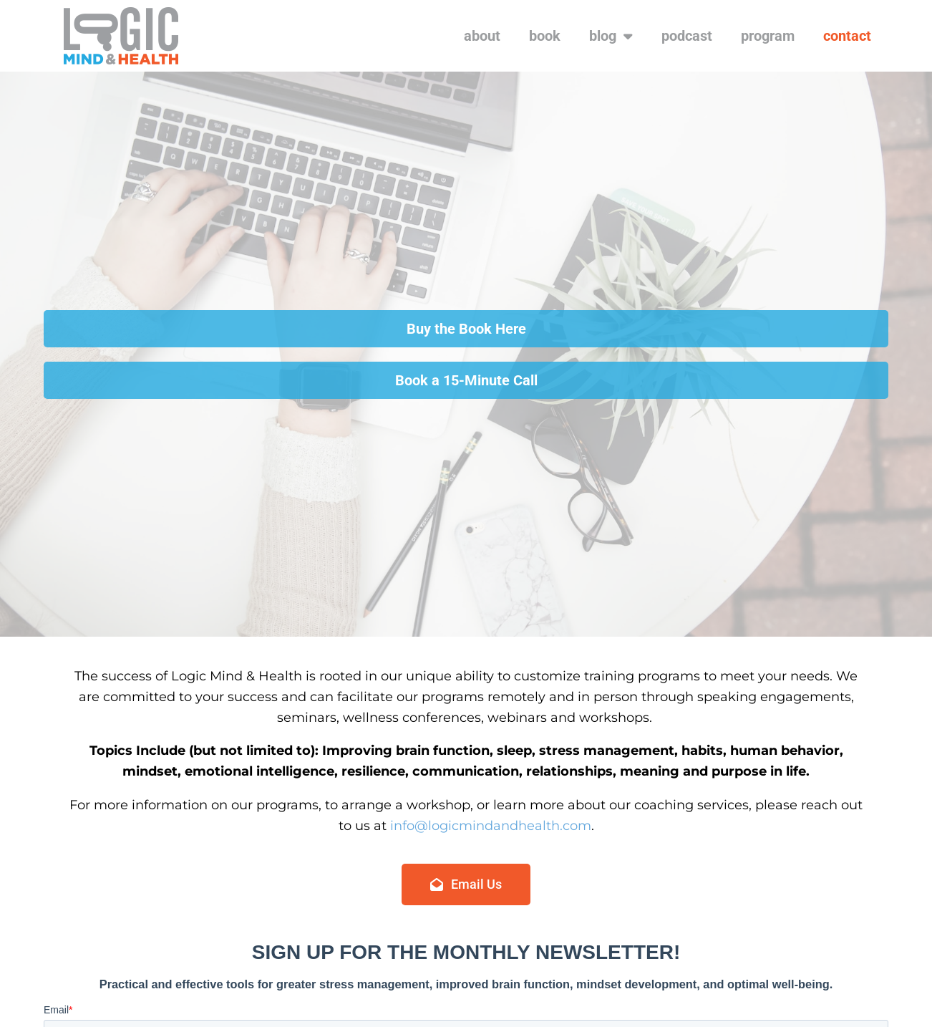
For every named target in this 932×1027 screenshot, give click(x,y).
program (768, 35)
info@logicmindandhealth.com (490, 826)
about (482, 35)
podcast (686, 35)
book (544, 35)
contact (847, 35)
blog (611, 35)
